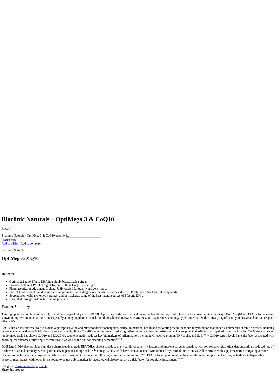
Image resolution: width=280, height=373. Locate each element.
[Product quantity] (83, 236)
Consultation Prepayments (31, 366)
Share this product (13, 369)
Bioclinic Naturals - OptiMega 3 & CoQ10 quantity (34, 235)
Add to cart (9, 239)
